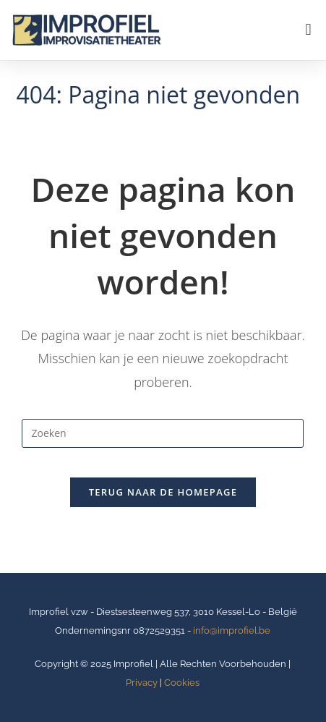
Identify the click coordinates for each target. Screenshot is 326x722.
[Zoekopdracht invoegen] (163, 433)
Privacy (142, 682)
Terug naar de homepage (163, 491)
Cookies (182, 682)
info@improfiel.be (231, 630)
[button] (308, 30)
